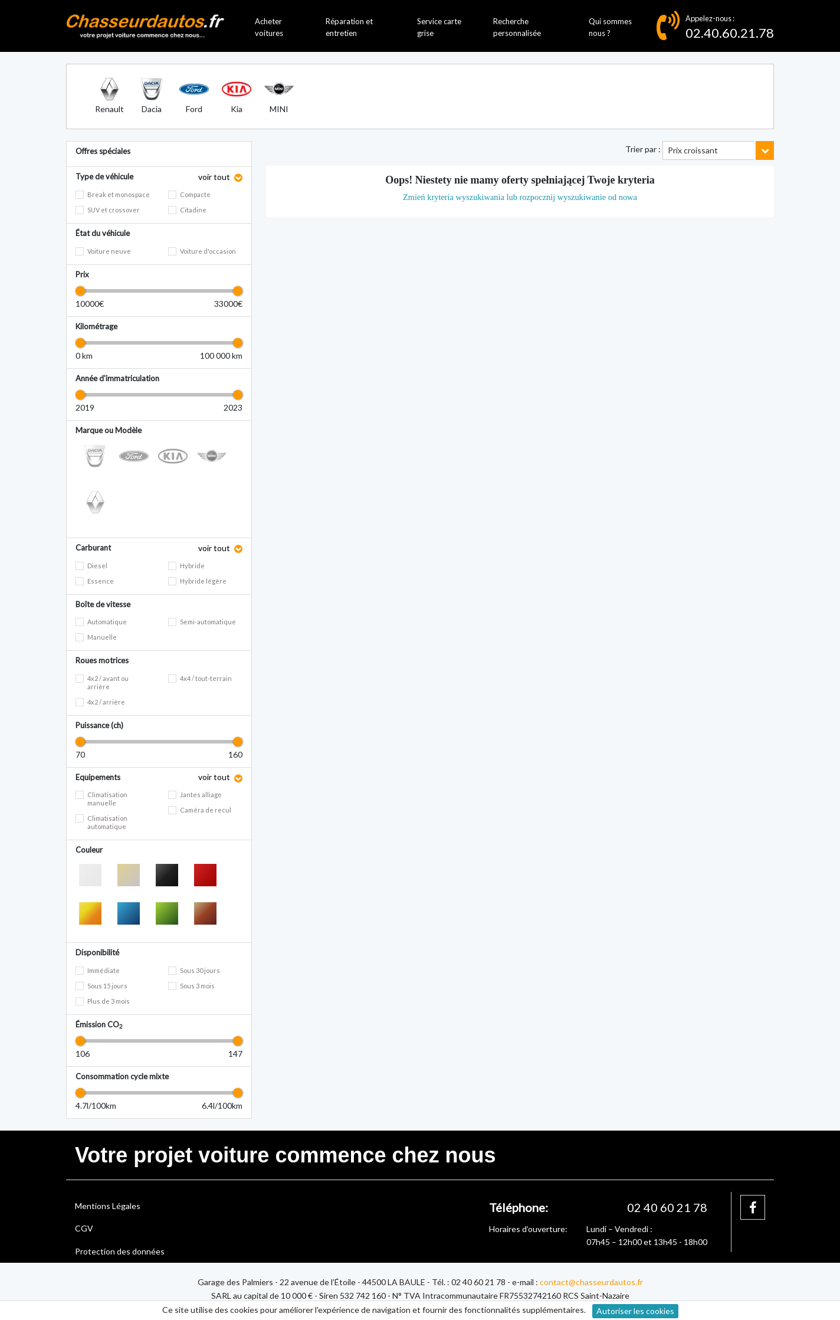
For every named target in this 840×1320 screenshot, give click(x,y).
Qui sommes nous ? (610, 27)
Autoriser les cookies (635, 1311)
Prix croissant (693, 150)
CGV (84, 1228)
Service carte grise (439, 27)
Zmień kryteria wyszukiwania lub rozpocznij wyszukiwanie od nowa (520, 197)
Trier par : (643, 149)
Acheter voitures (269, 27)
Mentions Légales (107, 1206)
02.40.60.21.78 (729, 33)
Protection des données (120, 1251)
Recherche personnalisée (517, 27)
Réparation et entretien (349, 27)
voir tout (215, 177)
